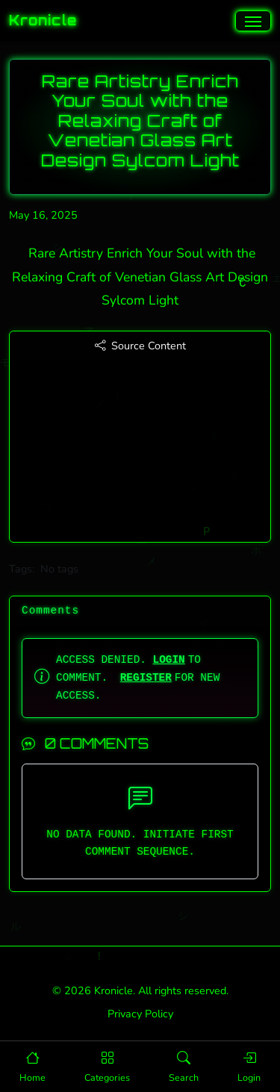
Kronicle (43, 20)
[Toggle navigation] (253, 20)
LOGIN (169, 660)
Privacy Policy (140, 1013)
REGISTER (146, 678)
